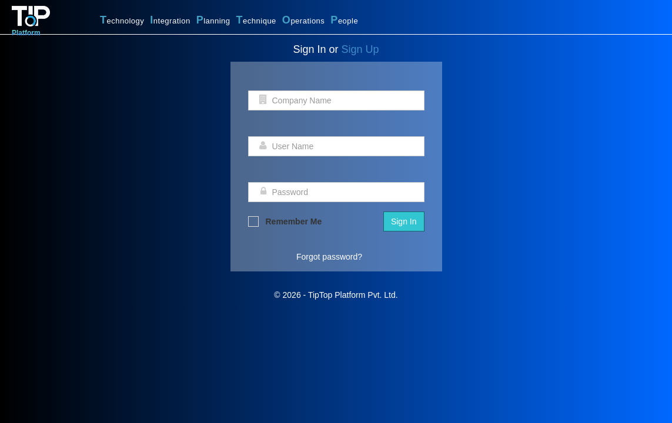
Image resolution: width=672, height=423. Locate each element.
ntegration (170, 20)
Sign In (404, 221)
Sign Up (360, 49)
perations (303, 20)
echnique (256, 20)
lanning (213, 20)
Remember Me (285, 221)
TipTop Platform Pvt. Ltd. (353, 295)
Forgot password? (329, 256)
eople (344, 20)
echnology (122, 20)
